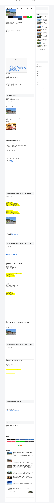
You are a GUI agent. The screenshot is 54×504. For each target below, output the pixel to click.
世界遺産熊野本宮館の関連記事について (13, 68)
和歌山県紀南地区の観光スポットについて (13, 408)
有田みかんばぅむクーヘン (14, 232)
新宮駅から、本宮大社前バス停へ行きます (15, 67)
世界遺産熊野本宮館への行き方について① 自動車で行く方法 (16, 62)
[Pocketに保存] (22, 17)
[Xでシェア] (8, 17)
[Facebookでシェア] (13, 17)
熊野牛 (8, 129)
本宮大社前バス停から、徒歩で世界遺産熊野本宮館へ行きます (17, 65)
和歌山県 (8, 434)
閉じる (17, 57)
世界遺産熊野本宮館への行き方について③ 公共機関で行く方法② (17, 66)
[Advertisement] (20, 45)
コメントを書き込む (20, 495)
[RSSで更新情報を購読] (21, 443)
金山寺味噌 (12, 230)
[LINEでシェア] (27, 17)
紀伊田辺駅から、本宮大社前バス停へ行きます (15, 64)
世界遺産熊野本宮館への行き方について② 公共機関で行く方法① (17, 63)
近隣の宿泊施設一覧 (9, 163)
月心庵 (11, 158)
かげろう (12, 231)
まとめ (9, 69)
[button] (32, 17)
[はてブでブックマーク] (18, 17)
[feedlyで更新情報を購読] (19, 443)
